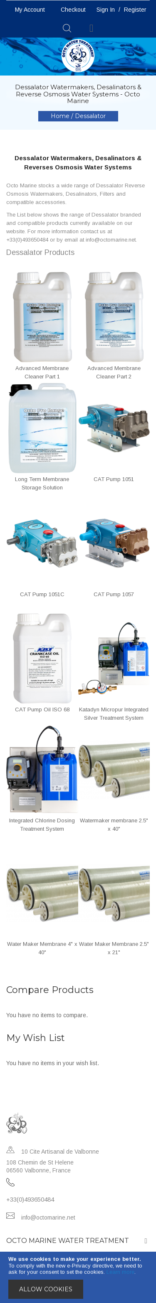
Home (61, 116)
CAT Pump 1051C (42, 594)
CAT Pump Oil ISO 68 (42, 709)
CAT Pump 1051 (114, 479)
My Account (30, 9)
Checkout (73, 9)
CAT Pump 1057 (114, 594)
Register (135, 9)
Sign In (106, 9)
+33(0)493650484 (30, 1199)
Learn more (120, 1272)
